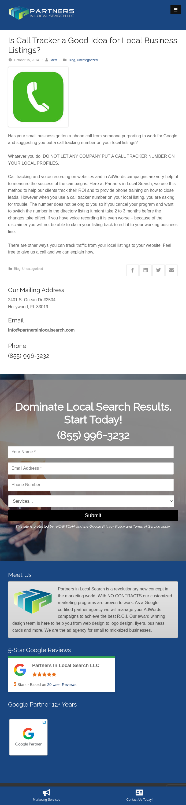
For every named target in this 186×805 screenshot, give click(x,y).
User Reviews (61, 684)
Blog (72, 60)
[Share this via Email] (171, 270)
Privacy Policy (113, 526)
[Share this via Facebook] (132, 270)
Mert (53, 60)
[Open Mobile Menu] (175, 9)
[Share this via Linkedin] (145, 270)
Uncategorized (87, 60)
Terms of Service (146, 526)
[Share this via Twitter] (158, 270)
